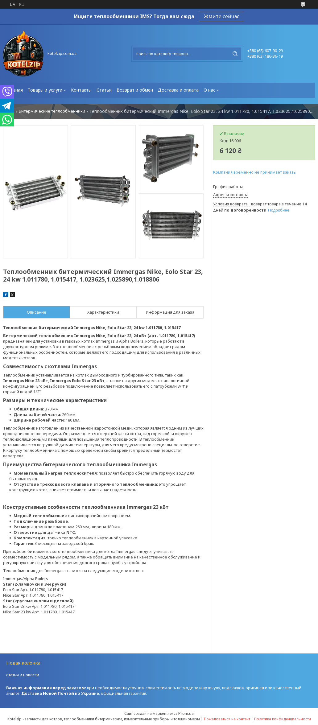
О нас (209, 90)
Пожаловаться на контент (227, 719)
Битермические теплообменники (52, 111)
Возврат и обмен (135, 90)
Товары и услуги (45, 90)
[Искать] (235, 53)
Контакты (81, 90)
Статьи (104, 90)
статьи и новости (22, 675)
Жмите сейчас (221, 16)
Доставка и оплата (178, 90)
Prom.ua (186, 713)
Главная (14, 90)
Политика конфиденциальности (282, 719)
